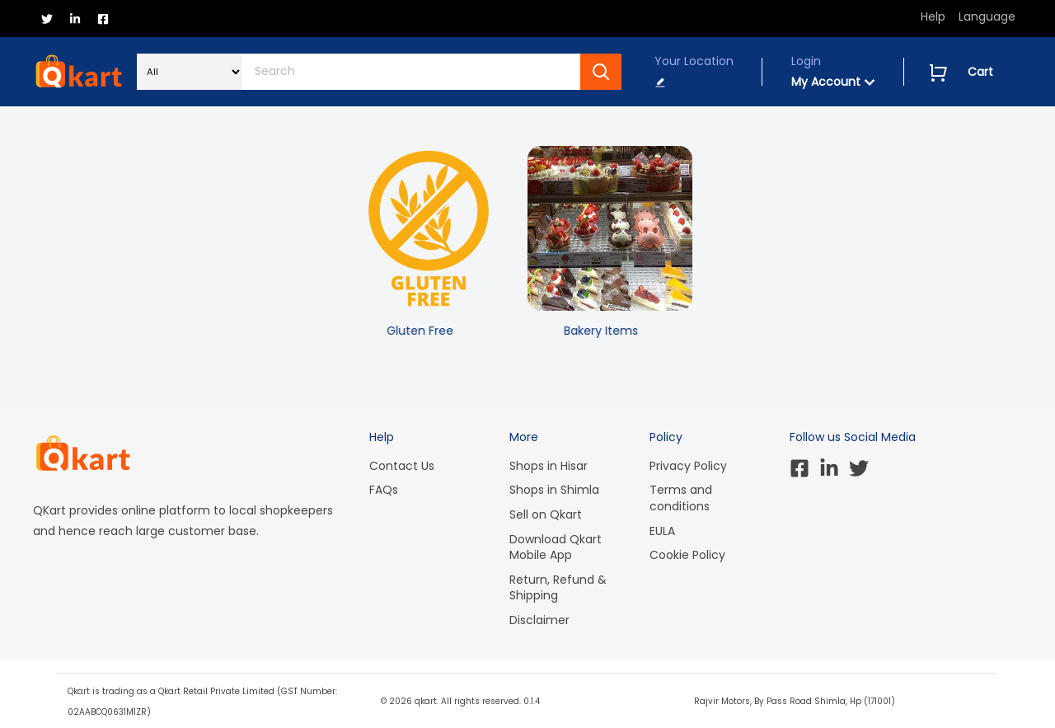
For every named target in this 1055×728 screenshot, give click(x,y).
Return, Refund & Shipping (558, 587)
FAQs (383, 489)
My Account (833, 81)
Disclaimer (539, 620)
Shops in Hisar (548, 466)
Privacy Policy (688, 466)
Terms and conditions (680, 497)
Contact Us (401, 466)
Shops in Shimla (554, 489)
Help (933, 16)
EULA (662, 531)
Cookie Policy (687, 555)
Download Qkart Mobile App (555, 547)
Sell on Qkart (545, 514)
